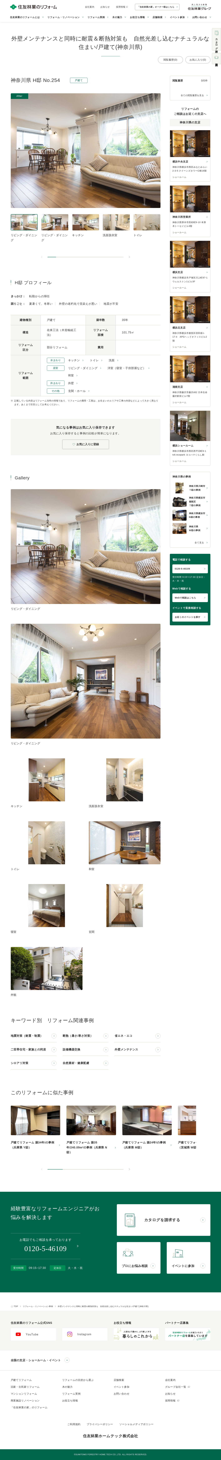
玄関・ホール (77, 391)
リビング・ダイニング (83, 368)
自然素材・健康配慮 (76, 1063)
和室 (71, 375)
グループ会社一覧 (177, 1387)
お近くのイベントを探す (187, 617)
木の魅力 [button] (117, 17)
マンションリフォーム (24, 1393)
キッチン (74, 360)
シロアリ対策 (19, 1063)
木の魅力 (67, 1387)
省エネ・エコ (123, 1035)
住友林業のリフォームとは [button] (25, 17)
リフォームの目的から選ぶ (78, 1380)
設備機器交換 (71, 1049)
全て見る (199, 542)
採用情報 (122, 7)
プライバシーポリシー (100, 1424)
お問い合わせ (121, 1393)
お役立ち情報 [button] (137, 17)
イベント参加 (177, 17)
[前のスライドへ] (42, 257)
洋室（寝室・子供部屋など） (127, 368)
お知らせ (105, 7)
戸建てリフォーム (21, 1380)
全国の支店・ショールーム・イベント (36, 1360)
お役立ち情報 (70, 1400)
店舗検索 (158, 17)
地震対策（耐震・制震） (27, 1035)
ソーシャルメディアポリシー (136, 1424)
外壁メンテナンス (126, 1049)
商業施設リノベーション (25, 1400)
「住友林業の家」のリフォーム (29, 1407)
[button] (52, 257)
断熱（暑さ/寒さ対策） (78, 1035)
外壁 (71, 383)
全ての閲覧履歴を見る (192, 95)
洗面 (112, 360)
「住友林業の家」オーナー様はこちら (156, 7)
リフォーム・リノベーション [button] (63, 17)
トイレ (94, 360)
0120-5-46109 (182, 569)
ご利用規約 (74, 1424)
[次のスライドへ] (129, 257)
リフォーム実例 (96, 17)
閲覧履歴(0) (170, 59)
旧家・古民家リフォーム (25, 1387)
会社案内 (89, 7)
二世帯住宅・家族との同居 (28, 1049)
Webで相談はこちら (185, 597)
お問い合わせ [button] (199, 17)
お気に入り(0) (197, 59)
